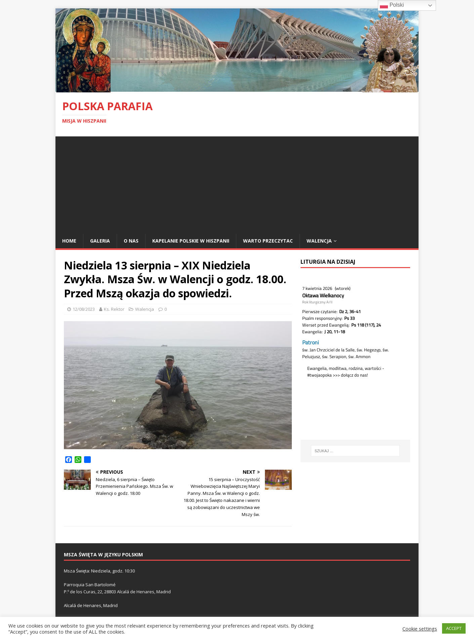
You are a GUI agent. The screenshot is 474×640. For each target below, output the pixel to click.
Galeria (100, 241)
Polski (392, 5)
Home (69, 241)
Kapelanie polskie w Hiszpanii (190, 241)
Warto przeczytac (268, 241)
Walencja (319, 241)
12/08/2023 (84, 309)
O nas (131, 241)
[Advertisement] (237, 183)
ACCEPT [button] (454, 628)
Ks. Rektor (114, 309)
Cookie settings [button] (419, 629)
